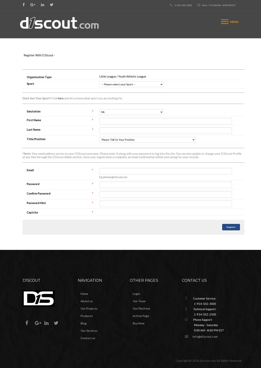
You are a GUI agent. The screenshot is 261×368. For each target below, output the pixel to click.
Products (87, 316)
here (60, 98)
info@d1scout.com (205, 336)
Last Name (61, 129)
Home (84, 293)
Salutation (61, 111)
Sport (30, 83)
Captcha (61, 212)
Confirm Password (61, 193)
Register (231, 227)
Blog (84, 323)
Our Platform (141, 308)
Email (61, 170)
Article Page (141, 316)
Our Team (139, 301)
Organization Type (39, 77)
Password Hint (61, 203)
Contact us (88, 338)
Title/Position (36, 139)
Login (136, 293)
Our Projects (89, 308)
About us (87, 301)
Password (61, 184)
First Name (61, 120)
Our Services (89, 330)
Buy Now (138, 323)
